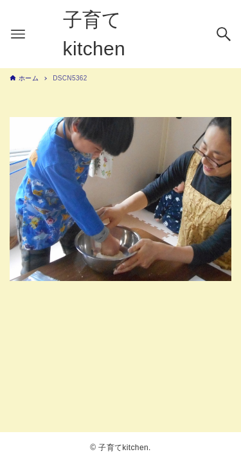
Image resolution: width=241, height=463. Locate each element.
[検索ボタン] (224, 34)
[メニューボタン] (18, 34)
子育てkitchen (94, 34)
